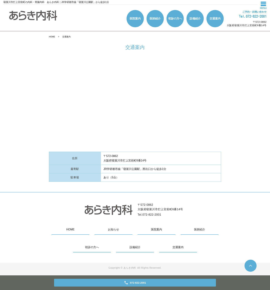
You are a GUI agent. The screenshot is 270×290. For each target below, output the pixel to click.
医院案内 (135, 18)
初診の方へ (175, 18)
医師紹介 (155, 18)
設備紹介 (195, 18)
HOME (52, 36)
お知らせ (113, 229)
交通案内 (215, 18)
